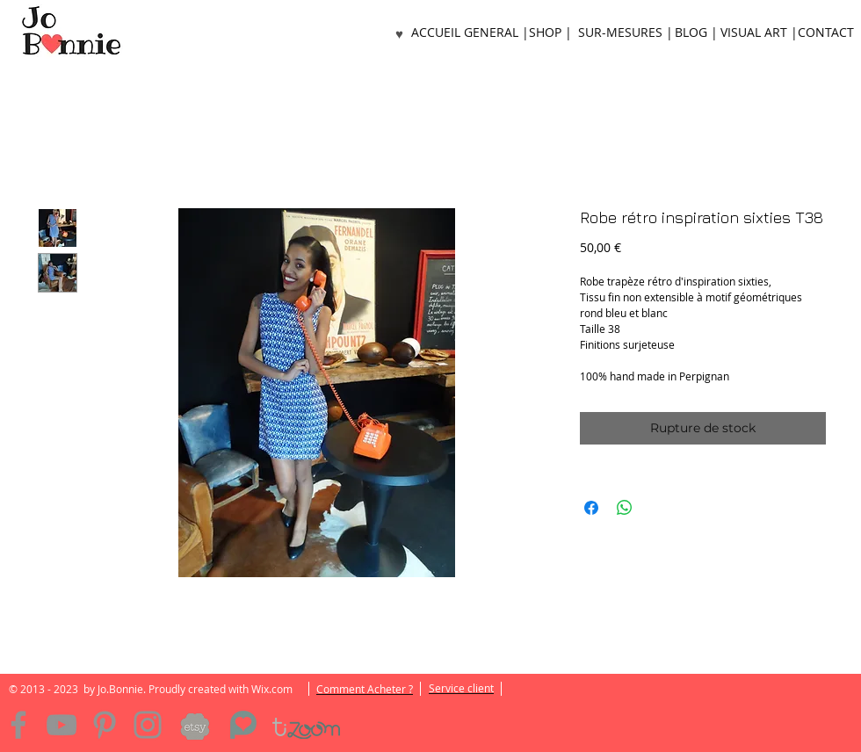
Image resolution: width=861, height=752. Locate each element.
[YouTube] (61, 724)
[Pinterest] (104, 724)
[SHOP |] (550, 33)
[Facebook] (18, 724)
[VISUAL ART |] (759, 33)
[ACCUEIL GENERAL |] (470, 33)
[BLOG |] (696, 33)
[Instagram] (147, 724)
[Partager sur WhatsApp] (624, 507)
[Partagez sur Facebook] (591, 507)
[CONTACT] (826, 33)
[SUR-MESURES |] (625, 33)
